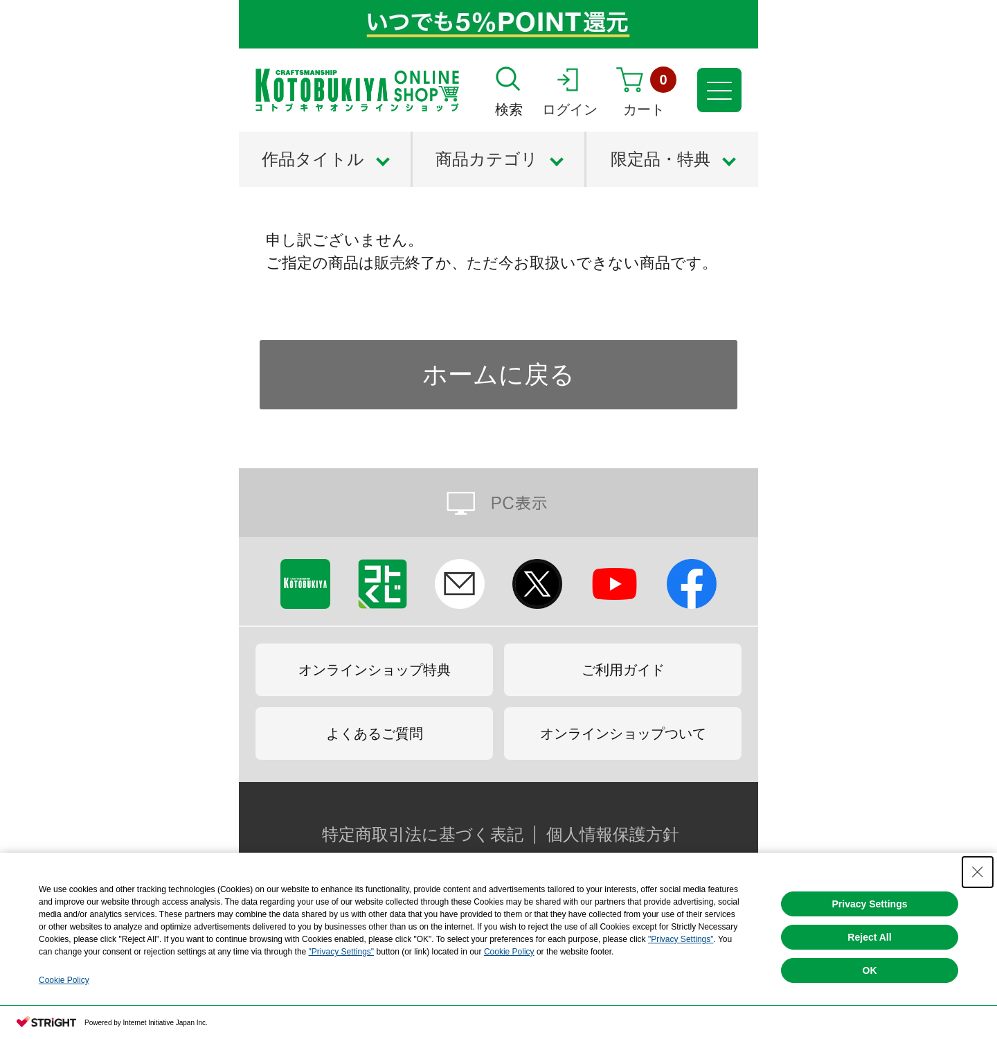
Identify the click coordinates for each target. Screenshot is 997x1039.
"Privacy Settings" (681, 939)
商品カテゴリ (486, 159)
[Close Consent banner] (977, 872)
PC (498, 502)
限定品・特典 (660, 159)
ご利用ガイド (623, 669)
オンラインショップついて (623, 733)
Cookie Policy (509, 952)
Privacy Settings (870, 903)
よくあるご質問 (374, 733)
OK (870, 970)
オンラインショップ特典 (374, 669)
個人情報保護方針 (612, 835)
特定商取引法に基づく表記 (422, 835)
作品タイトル (313, 159)
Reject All (869, 937)
